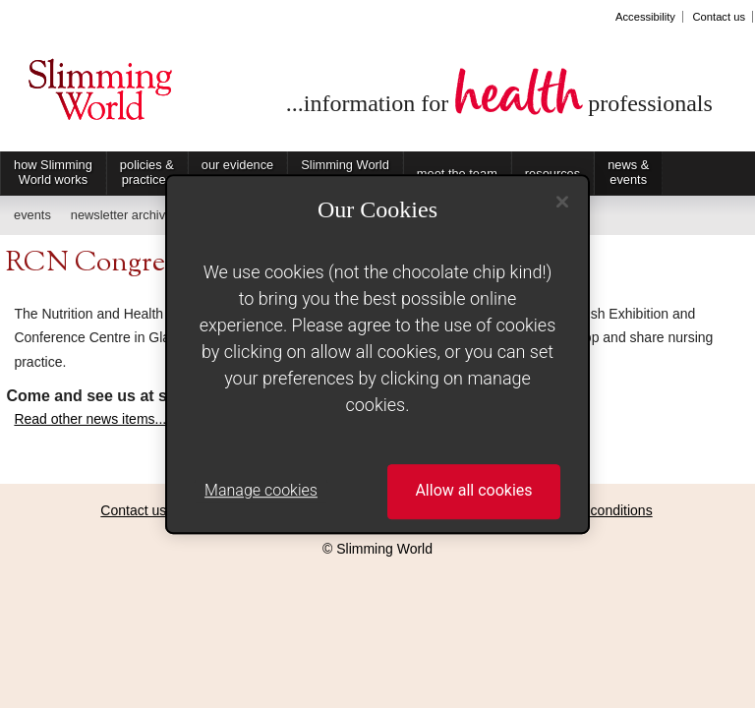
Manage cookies (261, 491)
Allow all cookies (473, 491)
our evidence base (237, 172)
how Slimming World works (53, 172)
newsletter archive (121, 214)
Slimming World (100, 96)
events (32, 214)
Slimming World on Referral (345, 172)
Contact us (719, 17)
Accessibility (645, 17)
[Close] (562, 201)
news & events (628, 172)
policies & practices (147, 172)
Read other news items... (90, 419)
